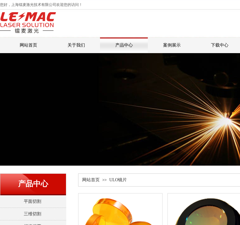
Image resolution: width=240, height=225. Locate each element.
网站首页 (91, 180)
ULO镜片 (118, 180)
